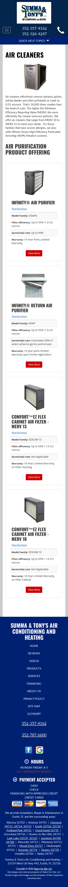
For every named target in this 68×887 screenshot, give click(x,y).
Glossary (34, 713)
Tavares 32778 (50, 849)
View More (34, 253)
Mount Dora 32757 (31, 845)
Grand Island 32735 (47, 830)
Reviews (34, 653)
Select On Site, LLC (43, 868)
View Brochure (19, 208)
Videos (34, 661)
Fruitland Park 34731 (19, 830)
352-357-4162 (34, 723)
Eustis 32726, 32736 (48, 826)
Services (34, 676)
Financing (34, 683)
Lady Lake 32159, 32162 (22, 838)
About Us (34, 691)
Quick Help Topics (34, 40)
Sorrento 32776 (27, 849)
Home (34, 645)
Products (34, 668)
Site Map (34, 706)
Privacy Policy (34, 698)
